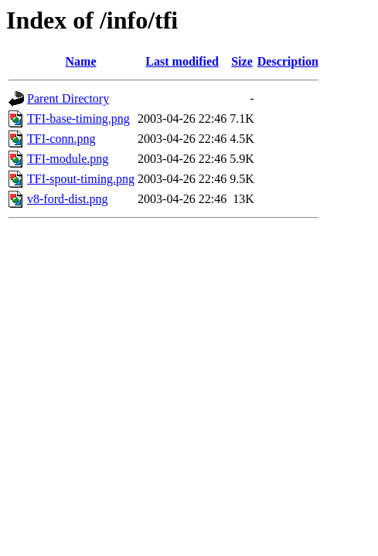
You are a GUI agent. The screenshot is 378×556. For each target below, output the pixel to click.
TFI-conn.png (61, 138)
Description (287, 61)
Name (81, 61)
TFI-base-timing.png (78, 118)
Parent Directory (68, 98)
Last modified (182, 61)
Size (242, 61)
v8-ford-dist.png (67, 198)
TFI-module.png (67, 158)
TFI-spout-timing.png (81, 178)
